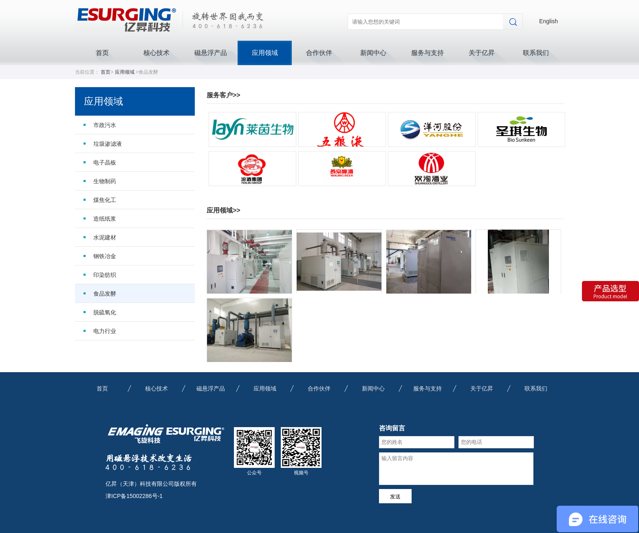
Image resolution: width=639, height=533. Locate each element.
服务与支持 (427, 52)
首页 (102, 52)
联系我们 (536, 52)
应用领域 (265, 52)
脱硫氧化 (104, 312)
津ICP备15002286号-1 (134, 496)
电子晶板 (104, 162)
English (548, 21)
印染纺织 (104, 275)
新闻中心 (373, 52)
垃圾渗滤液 (107, 143)
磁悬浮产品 (210, 52)
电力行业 (104, 331)
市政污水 (104, 125)
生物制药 (104, 181)
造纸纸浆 (104, 218)
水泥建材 (104, 237)
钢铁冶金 (104, 256)
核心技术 (156, 52)
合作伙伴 (319, 52)
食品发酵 (104, 293)
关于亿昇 (482, 52)
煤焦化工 (104, 200)
